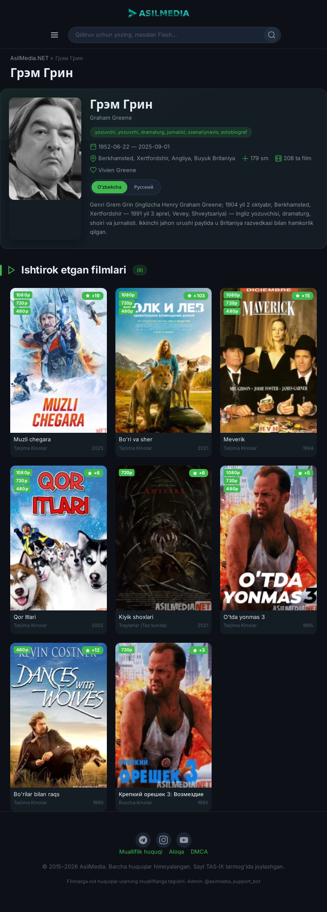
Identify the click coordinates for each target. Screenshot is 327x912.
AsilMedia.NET (29, 58)
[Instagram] (163, 840)
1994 (308, 448)
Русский (143, 187)
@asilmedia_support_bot (233, 881)
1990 (98, 803)
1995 (308, 625)
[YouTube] (184, 840)
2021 (203, 448)
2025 (97, 448)
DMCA (199, 851)
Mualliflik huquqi (140, 851)
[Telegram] (143, 840)
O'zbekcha (109, 187)
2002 (97, 625)
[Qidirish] (271, 35)
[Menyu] (54, 34)
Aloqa (176, 851)
